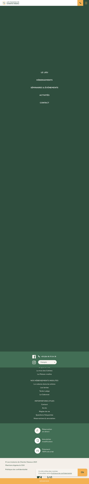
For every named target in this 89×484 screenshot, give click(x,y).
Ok (82, 472)
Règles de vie (44, 411)
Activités (44, 95)
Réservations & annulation (44, 418)
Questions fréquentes (44, 415)
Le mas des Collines (44, 371)
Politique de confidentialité (16, 469)
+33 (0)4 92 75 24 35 (48, 356)
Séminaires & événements (44, 88)
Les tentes (44, 388)
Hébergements (44, 80)
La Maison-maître (44, 374)
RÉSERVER (44, 481)
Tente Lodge (44, 391)
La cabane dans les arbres (44, 384)
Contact (44, 103)
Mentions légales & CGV (15, 465)
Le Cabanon (44, 395)
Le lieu (44, 73)
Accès (44, 408)
